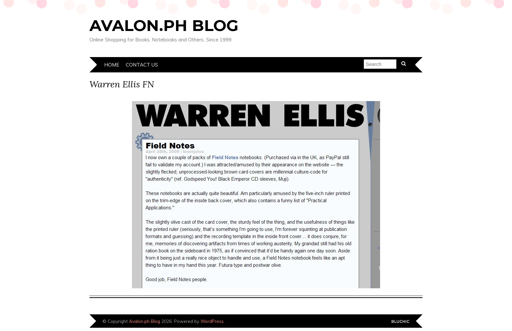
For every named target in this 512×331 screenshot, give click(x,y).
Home (111, 65)
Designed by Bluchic (400, 321)
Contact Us (142, 65)
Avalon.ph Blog (163, 25)
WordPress (212, 321)
